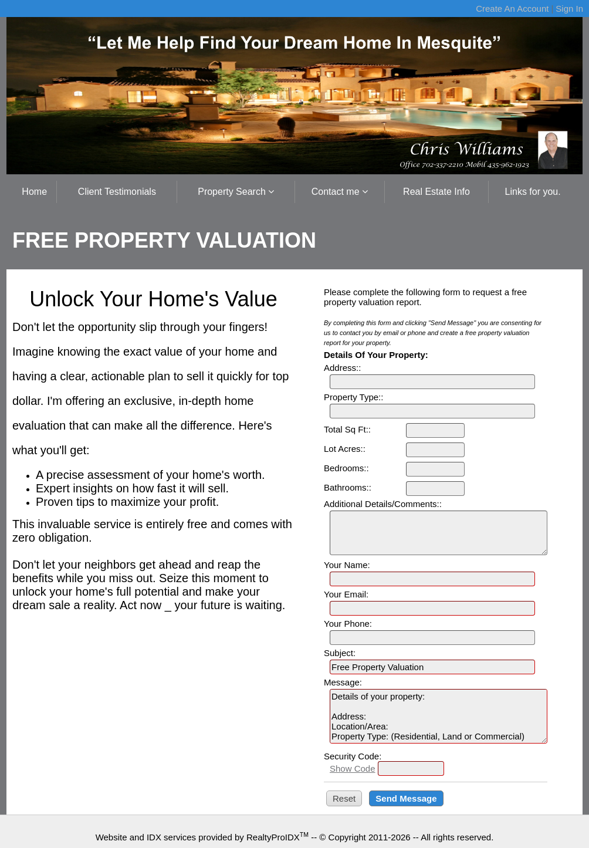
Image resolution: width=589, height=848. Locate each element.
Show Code (352, 768)
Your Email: (346, 594)
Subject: (340, 653)
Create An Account (512, 8)
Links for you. (533, 192)
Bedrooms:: (346, 468)
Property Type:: (353, 397)
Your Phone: (348, 624)
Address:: (342, 368)
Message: (343, 682)
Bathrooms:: (347, 487)
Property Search (236, 192)
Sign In (569, 8)
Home (34, 192)
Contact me (340, 192)
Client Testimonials (117, 192)
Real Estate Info (436, 192)
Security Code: (352, 756)
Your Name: (347, 565)
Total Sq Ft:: (347, 429)
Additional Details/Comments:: (383, 504)
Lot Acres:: (344, 449)
